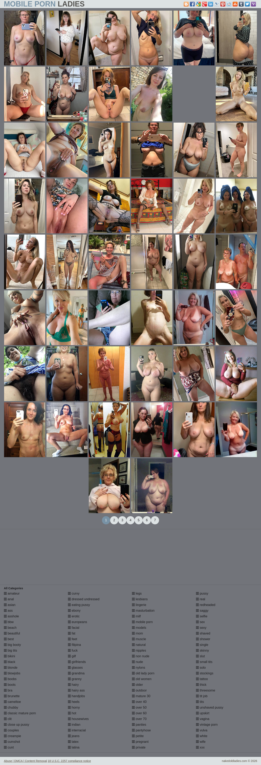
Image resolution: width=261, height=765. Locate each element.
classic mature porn (20, 713)
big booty (12, 644)
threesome (205, 690)
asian (9, 605)
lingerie (139, 605)
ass (8, 610)
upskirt (202, 713)
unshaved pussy (209, 707)
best (9, 639)
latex (73, 741)
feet (72, 639)
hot (72, 713)
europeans (77, 622)
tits (200, 702)
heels (74, 702)
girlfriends (77, 662)
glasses (75, 667)
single (202, 644)
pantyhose (141, 730)
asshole (11, 616)
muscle (139, 639)
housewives (78, 719)
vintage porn (207, 724)
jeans (74, 736)
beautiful (12, 633)
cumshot (12, 741)
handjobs (76, 696)
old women (142, 679)
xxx (200, 747)
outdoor (139, 690)
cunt (9, 747)
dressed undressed (84, 599)
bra (8, 690)
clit (8, 719)
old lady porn (143, 673)
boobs (10, 679)
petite (138, 736)
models (139, 627)
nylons (138, 667)
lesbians (140, 599)
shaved (203, 633)
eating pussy (79, 605)
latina (74, 747)
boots (10, 684)
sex (200, 622)
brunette (12, 696)
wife (201, 741)
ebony (74, 610)
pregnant (140, 741)
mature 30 (141, 696)
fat (71, 633)
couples (11, 730)
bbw (9, 622)
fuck (73, 650)
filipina (74, 644)
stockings (204, 673)
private (138, 747)
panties (139, 724)
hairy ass (76, 690)
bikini (9, 656)
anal (9, 599)
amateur (12, 593)
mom (137, 633)
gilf (72, 656)
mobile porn (142, 622)
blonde (11, 667)
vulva (201, 730)
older (137, 684)
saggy (202, 610)
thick (201, 684)
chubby (11, 707)
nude (137, 662)
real (200, 599)
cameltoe (12, 702)
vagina (202, 719)
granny (75, 679)
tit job (202, 696)
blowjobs (12, 673)
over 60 (139, 713)
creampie (12, 736)
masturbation (143, 610)
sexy (201, 627)
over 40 (139, 702)
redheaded (205, 605)
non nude (140, 656)
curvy (74, 593)
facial (73, 627)
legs (137, 593)
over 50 (139, 707)
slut (200, 656)
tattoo (202, 679)
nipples (139, 650)
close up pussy (16, 724)
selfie (201, 616)
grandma (76, 673)
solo (201, 667)
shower (203, 639)
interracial (77, 730)
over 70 (139, 719)
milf (136, 616)
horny (74, 707)
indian (74, 724)
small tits (204, 662)
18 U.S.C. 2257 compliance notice (69, 761)
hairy (73, 684)
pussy (202, 593)
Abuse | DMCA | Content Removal (25, 761)
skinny (202, 650)
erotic (74, 616)
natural (139, 644)
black (9, 662)
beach (10, 627)
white (201, 736)
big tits (10, 650)
